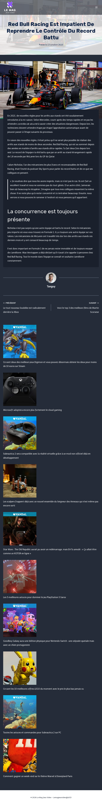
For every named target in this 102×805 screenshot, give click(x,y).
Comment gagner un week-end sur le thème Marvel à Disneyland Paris (37, 776)
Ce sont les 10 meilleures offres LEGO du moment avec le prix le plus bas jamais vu (43, 689)
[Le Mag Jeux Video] (9, 7)
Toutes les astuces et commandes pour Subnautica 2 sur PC (32, 732)
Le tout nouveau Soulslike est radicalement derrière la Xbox (26, 307)
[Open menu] (96, 7)
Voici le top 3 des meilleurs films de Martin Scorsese (76, 307)
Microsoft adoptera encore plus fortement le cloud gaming (32, 410)
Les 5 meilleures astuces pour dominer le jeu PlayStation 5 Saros (34, 597)
